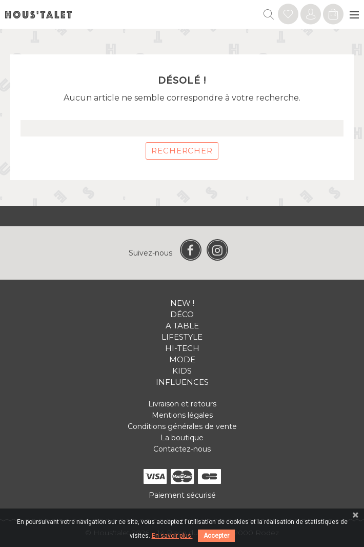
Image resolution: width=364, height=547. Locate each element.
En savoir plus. (172, 535)
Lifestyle (182, 337)
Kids (182, 371)
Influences (182, 382)
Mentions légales (182, 415)
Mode (182, 359)
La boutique (182, 437)
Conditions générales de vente (182, 426)
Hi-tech (182, 348)
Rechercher (182, 150)
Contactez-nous (182, 449)
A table (182, 325)
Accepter (216, 535)
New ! (182, 303)
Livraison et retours (182, 403)
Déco (182, 314)
